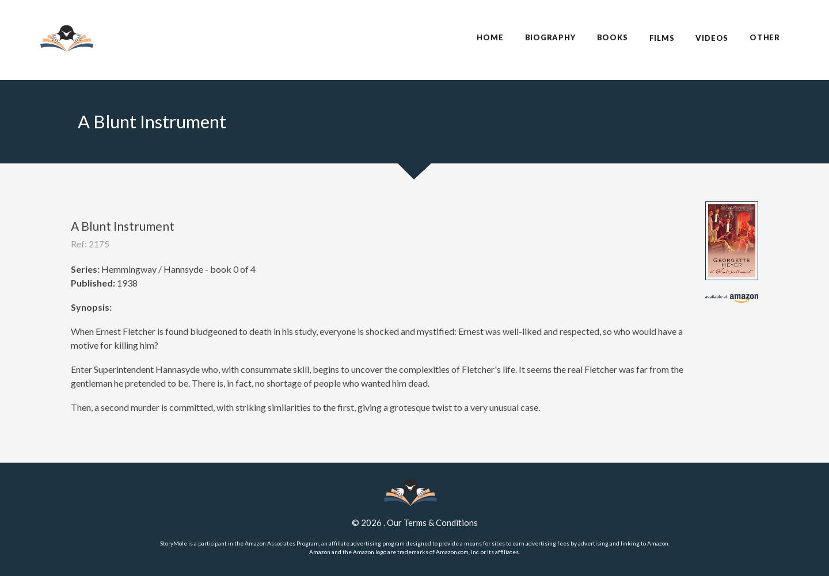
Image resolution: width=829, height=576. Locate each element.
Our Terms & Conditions (432, 522)
